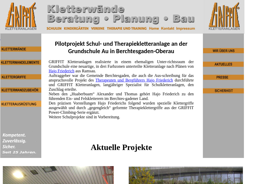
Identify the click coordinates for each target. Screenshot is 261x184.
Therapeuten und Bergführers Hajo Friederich (134, 80)
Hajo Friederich (61, 71)
